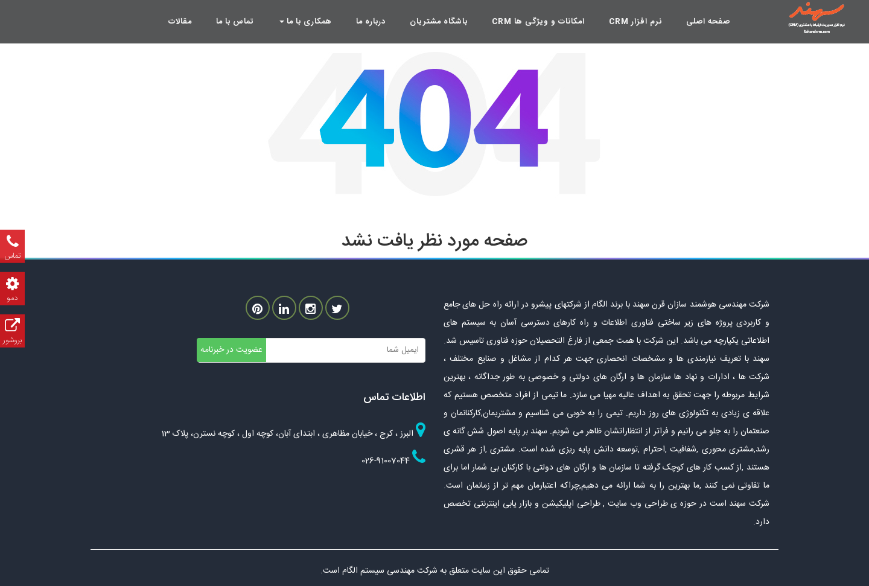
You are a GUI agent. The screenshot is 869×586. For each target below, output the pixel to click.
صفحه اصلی (708, 21)
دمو (12, 288)
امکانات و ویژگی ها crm (538, 21)
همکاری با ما (305, 21)
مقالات (180, 21)
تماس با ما (235, 21)
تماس (12, 246)
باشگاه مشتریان (439, 21)
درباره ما (371, 21)
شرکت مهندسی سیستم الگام (391, 571)
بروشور (12, 331)
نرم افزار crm (635, 21)
